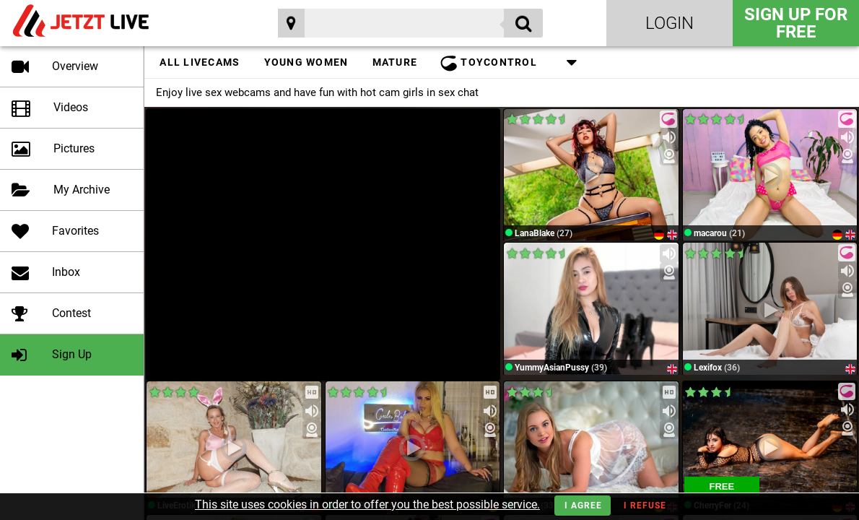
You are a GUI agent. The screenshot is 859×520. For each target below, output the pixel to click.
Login (669, 23)
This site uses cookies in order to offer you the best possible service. (367, 504)
